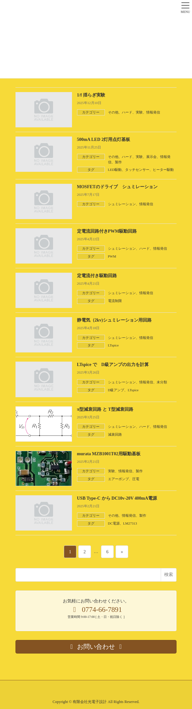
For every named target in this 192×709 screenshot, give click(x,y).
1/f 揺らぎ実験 (91, 95)
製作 (118, 162)
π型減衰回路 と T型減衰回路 (105, 409)
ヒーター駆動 (163, 169)
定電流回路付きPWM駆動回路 (107, 231)
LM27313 (130, 523)
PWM (112, 256)
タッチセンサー (137, 169)
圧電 (135, 479)
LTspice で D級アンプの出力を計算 (113, 364)
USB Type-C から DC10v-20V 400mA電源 (117, 498)
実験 (139, 112)
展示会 (151, 157)
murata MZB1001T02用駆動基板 (109, 453)
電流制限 (115, 301)
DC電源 (114, 523)
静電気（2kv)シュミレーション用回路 (114, 320)
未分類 (162, 382)
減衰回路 (115, 434)
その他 (113, 112)
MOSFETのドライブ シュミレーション (117, 186)
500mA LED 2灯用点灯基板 (103, 139)
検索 (168, 574)
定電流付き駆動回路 (97, 275)
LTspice (113, 345)
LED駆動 (115, 169)
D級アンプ (116, 390)
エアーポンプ (118, 479)
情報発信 (153, 112)
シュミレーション (122, 204)
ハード (127, 112)
